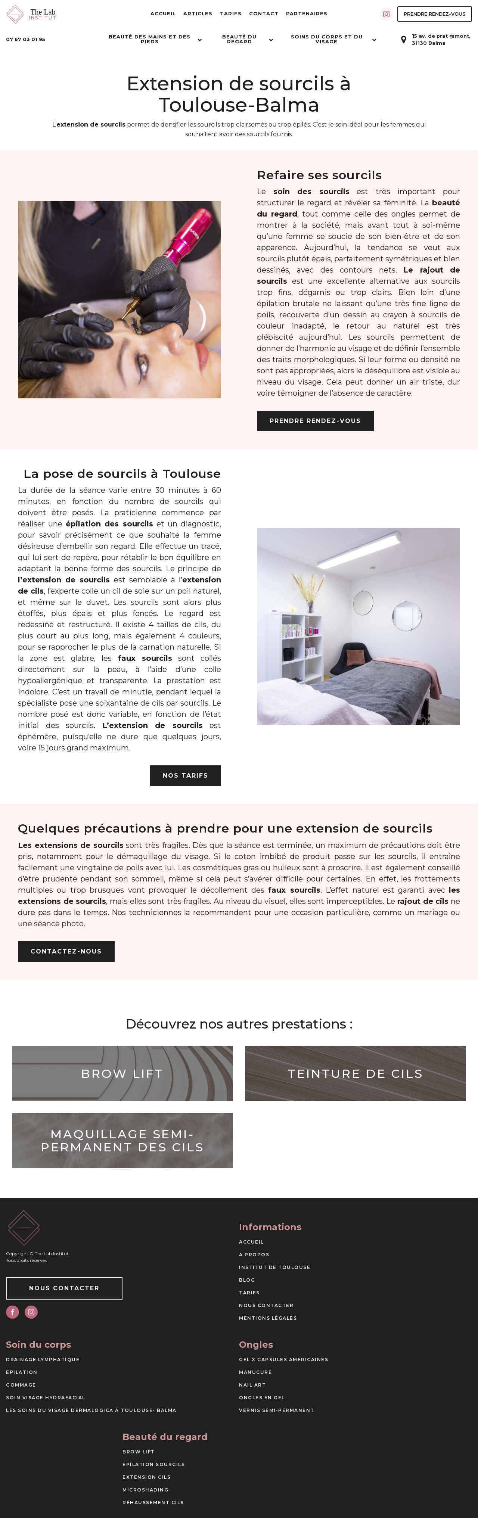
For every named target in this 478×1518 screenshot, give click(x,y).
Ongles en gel (262, 1397)
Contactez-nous (66, 951)
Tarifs (231, 13)
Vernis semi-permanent (276, 1410)
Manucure (255, 1372)
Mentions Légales (268, 1318)
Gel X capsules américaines (283, 1359)
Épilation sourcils (153, 1464)
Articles (197, 13)
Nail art (252, 1385)
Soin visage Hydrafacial (46, 1397)
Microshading (145, 1490)
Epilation (22, 1372)
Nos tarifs (185, 775)
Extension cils (146, 1477)
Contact (264, 13)
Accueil (163, 13)
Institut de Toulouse (274, 1267)
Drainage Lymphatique (43, 1359)
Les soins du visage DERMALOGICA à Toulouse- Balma (91, 1410)
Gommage (21, 1385)
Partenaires (307, 13)
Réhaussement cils (153, 1502)
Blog (247, 1280)
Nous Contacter (64, 1288)
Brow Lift (138, 1452)
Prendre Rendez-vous (435, 14)
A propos (254, 1254)
